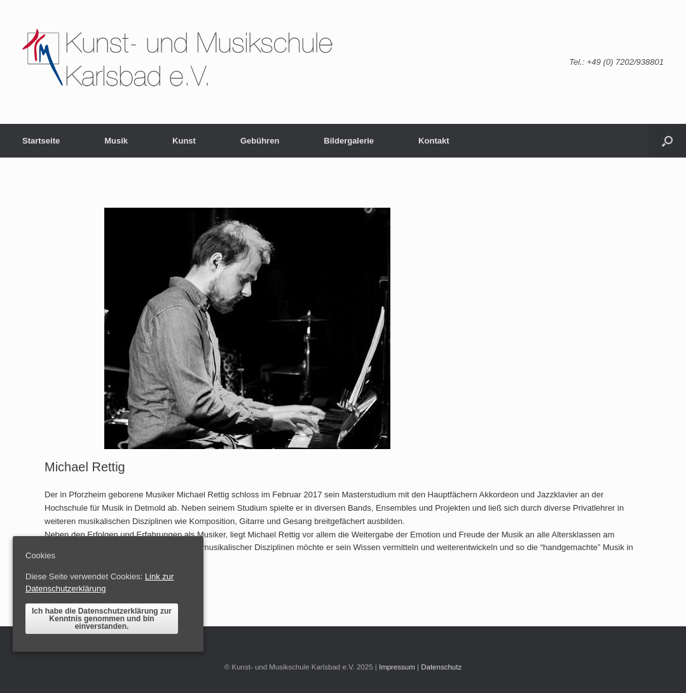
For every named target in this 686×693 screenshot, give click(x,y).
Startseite (41, 140)
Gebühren (259, 140)
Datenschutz (441, 667)
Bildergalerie (349, 140)
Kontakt (433, 140)
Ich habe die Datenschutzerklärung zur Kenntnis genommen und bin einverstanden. (102, 619)
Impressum (397, 667)
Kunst (184, 140)
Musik (116, 140)
